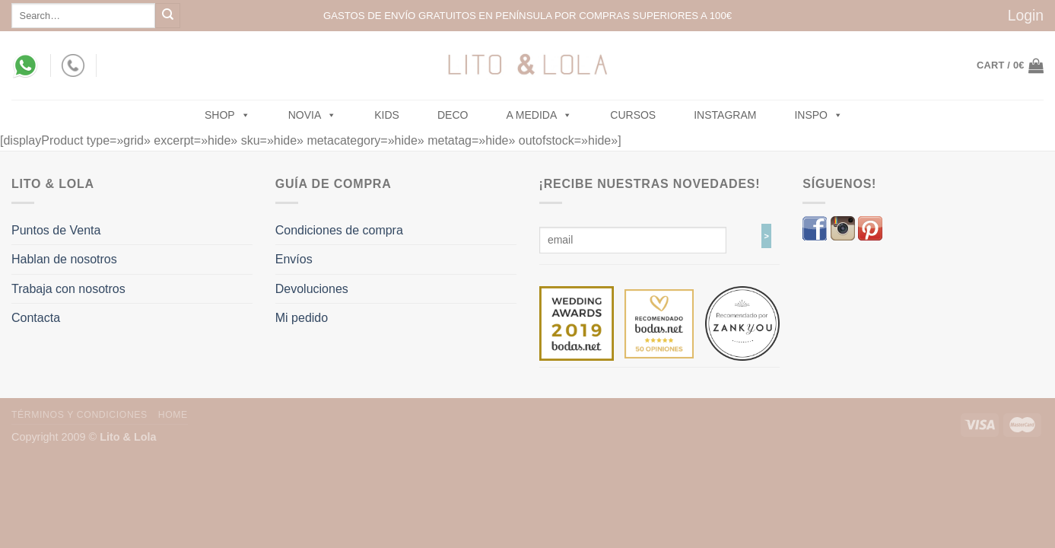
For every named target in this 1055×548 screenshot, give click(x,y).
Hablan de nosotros (64, 259)
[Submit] (167, 15)
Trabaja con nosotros (68, 288)
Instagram (725, 115)
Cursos (633, 115)
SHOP (227, 115)
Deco (452, 115)
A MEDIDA (539, 115)
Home (173, 414)
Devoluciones (311, 288)
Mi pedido (301, 317)
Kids (386, 115)
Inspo (818, 115)
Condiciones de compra (339, 230)
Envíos (294, 259)
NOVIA (312, 115)
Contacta (35, 317)
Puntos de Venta (55, 230)
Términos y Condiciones (79, 414)
